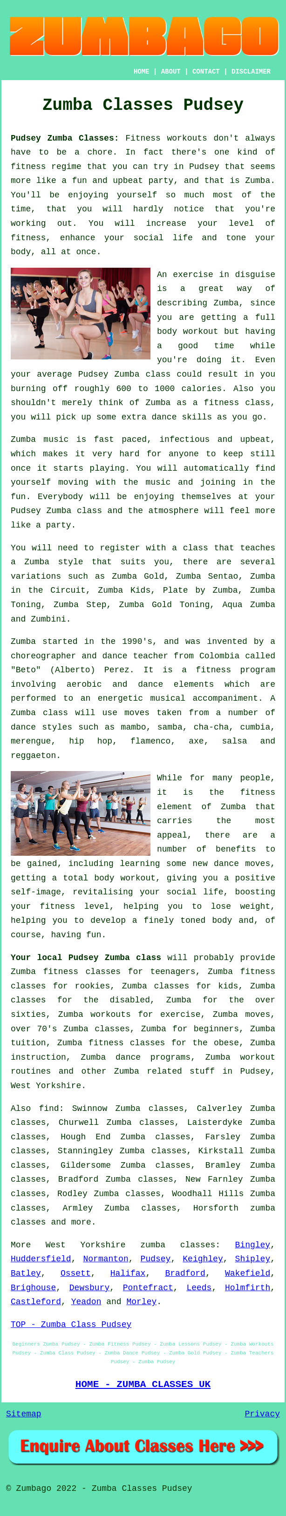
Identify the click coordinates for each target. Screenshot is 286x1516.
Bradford (185, 1273)
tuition (28, 1043)
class (89, 510)
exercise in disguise (224, 274)
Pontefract (148, 1288)
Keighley (203, 1259)
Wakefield (247, 1273)
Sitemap (23, 1414)
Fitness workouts (166, 138)
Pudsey (156, 1259)
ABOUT (171, 71)
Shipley (253, 1259)
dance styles (41, 727)
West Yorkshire (46, 1085)
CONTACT (206, 71)
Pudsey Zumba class (114, 957)
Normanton (106, 1259)
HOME (142, 71)
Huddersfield (41, 1259)
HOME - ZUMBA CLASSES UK (143, 1384)
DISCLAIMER (251, 71)
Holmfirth (247, 1288)
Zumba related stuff (164, 1071)
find (49, 1108)
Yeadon (86, 1301)
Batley (26, 1273)
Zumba (257, 180)
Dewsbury (89, 1288)
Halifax (128, 1273)
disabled (130, 1000)
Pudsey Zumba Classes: (65, 138)
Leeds (198, 1288)
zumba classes (177, 1245)
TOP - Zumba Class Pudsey (71, 1324)
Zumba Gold (138, 576)
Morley (141, 1301)
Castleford (36, 1301)
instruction (38, 1057)
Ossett (76, 1273)
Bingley (253, 1245)
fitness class (237, 402)
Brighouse (33, 1288)
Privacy (262, 1414)
